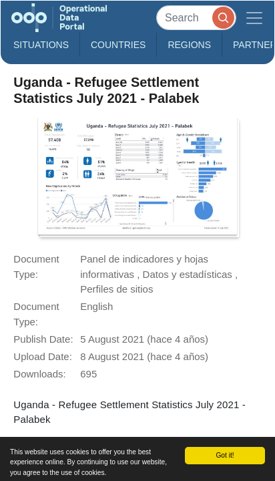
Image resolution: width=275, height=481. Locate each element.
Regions (189, 44)
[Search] (196, 17)
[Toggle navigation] (254, 18)
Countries (118, 44)
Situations (41, 44)
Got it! (225, 455)
